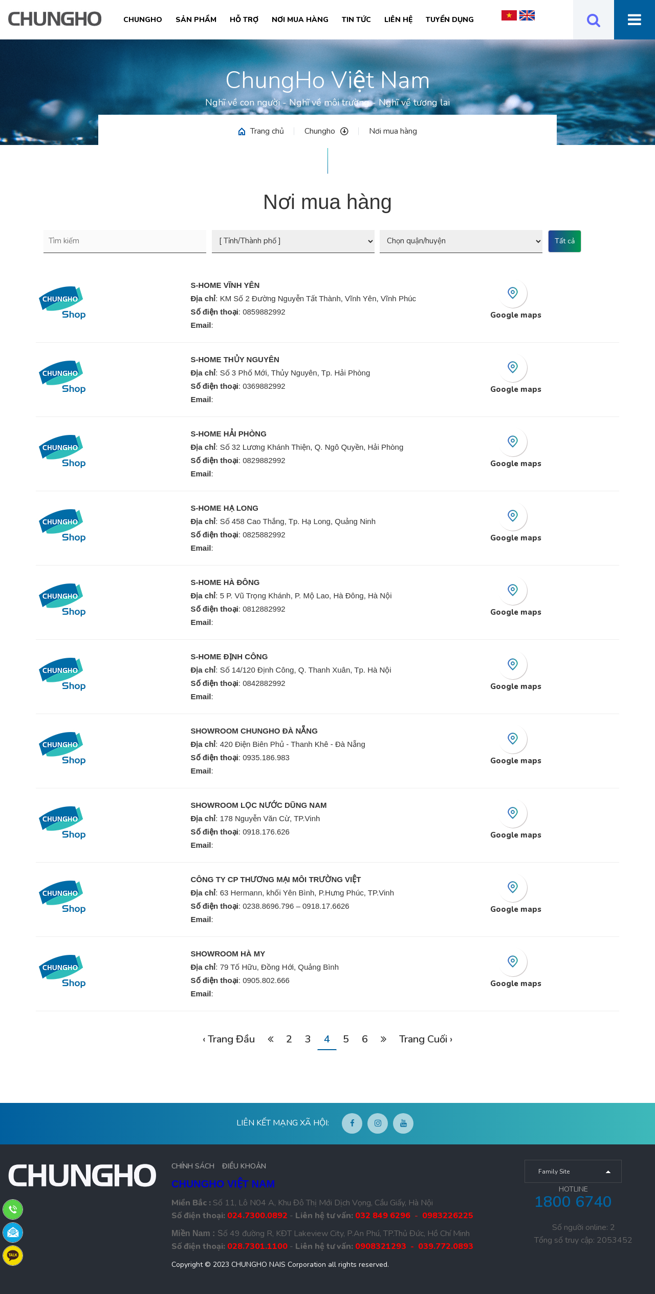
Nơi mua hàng (300, 20)
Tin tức (356, 20)
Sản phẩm (196, 20)
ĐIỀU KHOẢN (244, 1166)
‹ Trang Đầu (229, 1039)
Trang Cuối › (425, 1039)
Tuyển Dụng (450, 20)
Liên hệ (398, 20)
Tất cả (565, 241)
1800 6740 (573, 1202)
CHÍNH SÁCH (192, 1166)
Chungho (142, 20)
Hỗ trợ (244, 20)
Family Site (554, 1171)
